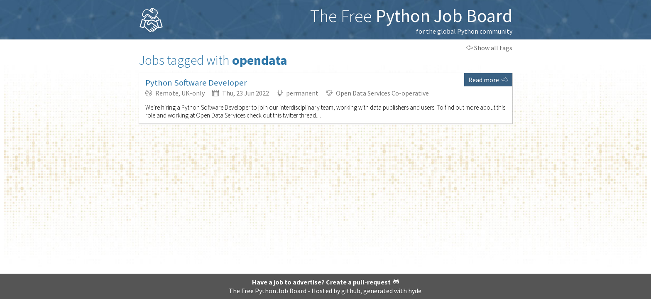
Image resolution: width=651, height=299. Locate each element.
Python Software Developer (196, 82)
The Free (411, 15)
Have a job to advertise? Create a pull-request (325, 282)
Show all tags (489, 48)
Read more (488, 80)
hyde (414, 291)
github (350, 291)
